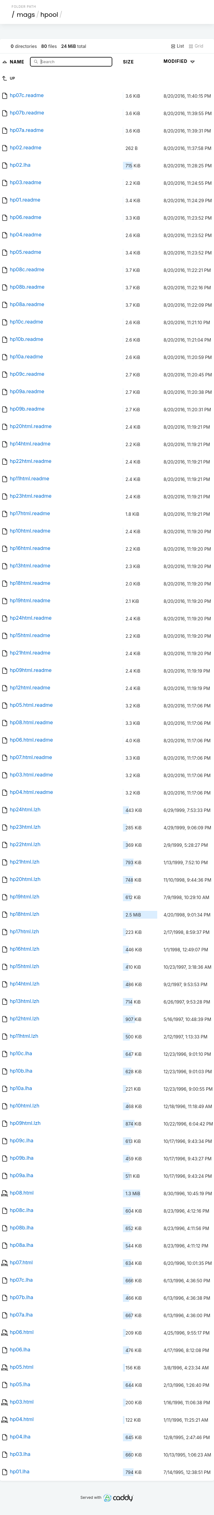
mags (26, 14)
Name (18, 61)
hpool (49, 14)
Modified (179, 61)
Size (128, 61)
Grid (195, 46)
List (177, 46)
